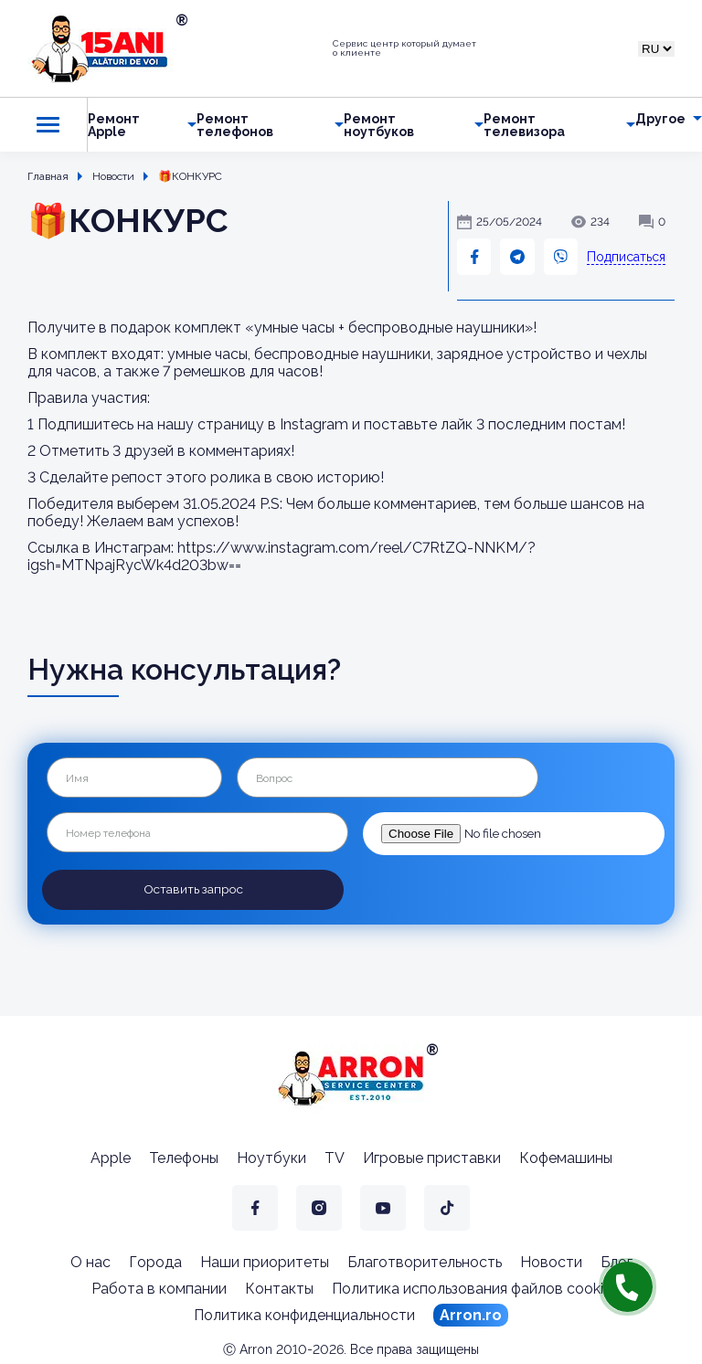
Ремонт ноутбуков (379, 125)
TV (334, 1156)
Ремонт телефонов (235, 125)
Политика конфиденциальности (304, 1313)
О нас (90, 1260)
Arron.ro (471, 1313)
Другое (660, 118)
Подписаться (626, 256)
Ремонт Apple (114, 125)
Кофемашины (565, 1156)
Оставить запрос (193, 889)
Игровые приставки (432, 1156)
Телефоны (183, 1156)
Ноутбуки (271, 1156)
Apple (110, 1156)
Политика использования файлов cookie (472, 1286)
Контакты (279, 1286)
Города (155, 1260)
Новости (551, 1260)
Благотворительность (424, 1260)
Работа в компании (159, 1286)
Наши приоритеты (264, 1260)
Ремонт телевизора (524, 125)
